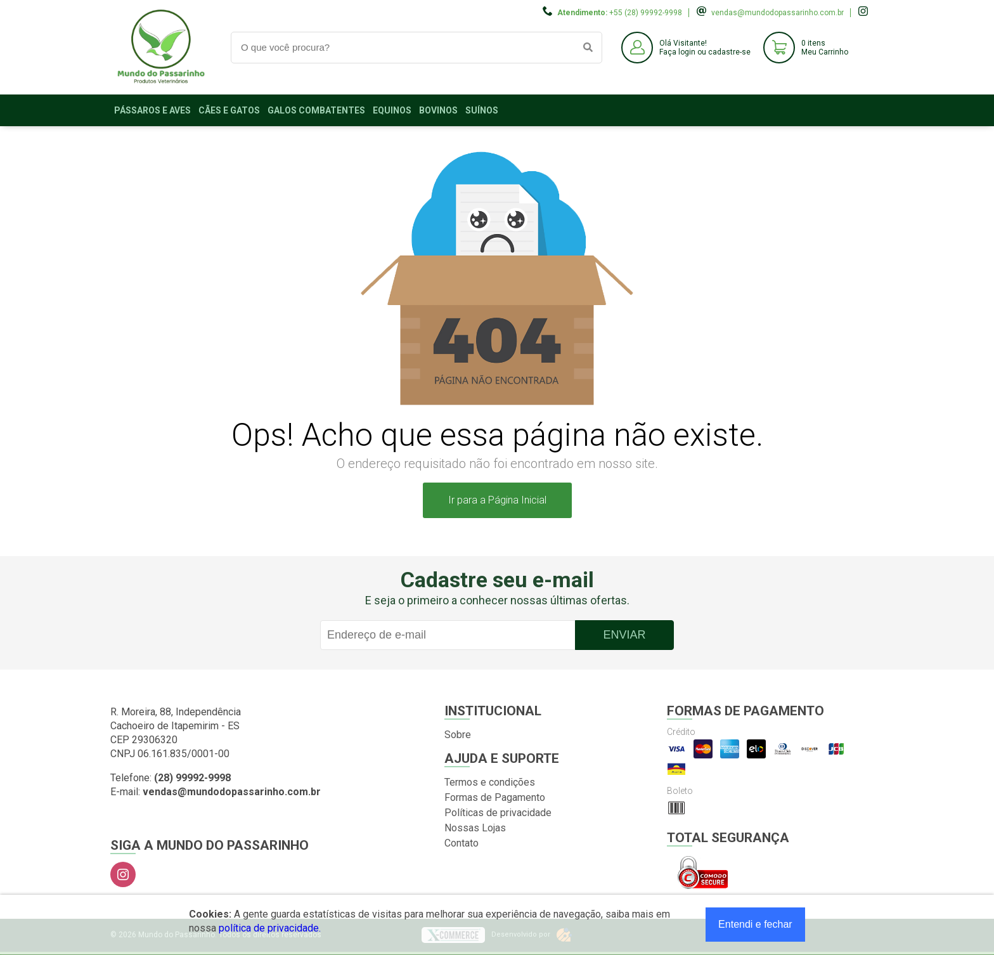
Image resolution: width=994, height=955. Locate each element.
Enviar (624, 634)
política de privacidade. (270, 928)
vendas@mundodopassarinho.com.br (777, 12)
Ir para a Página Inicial (497, 500)
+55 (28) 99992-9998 (645, 12)
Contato (461, 843)
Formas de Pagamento (494, 797)
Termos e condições (489, 782)
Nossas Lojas (475, 828)
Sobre (457, 735)
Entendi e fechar (755, 924)
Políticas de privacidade (498, 813)
